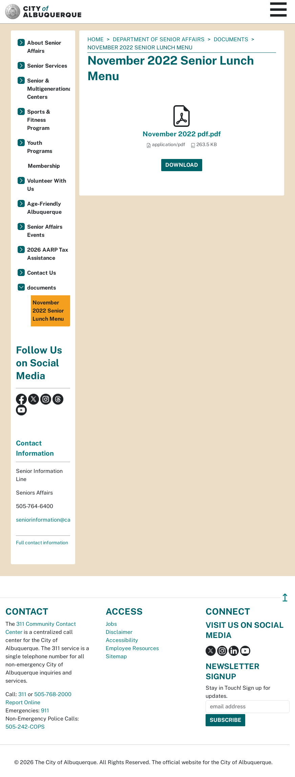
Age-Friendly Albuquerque (44, 208)
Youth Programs (39, 147)
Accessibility (122, 640)
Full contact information (42, 542)
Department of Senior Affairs (159, 39)
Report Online (22, 702)
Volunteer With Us (46, 185)
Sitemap (116, 656)
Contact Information (35, 448)
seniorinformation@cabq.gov (52, 520)
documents (231, 39)
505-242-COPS (25, 727)
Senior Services (47, 66)
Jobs (111, 624)
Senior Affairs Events (44, 231)
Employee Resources (132, 648)
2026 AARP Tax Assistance (47, 254)
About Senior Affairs (44, 47)
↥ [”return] (285, 597)
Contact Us (41, 273)
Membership (44, 166)
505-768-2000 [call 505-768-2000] (52, 694)
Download (181, 165)
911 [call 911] (45, 710)
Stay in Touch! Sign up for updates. (238, 692)
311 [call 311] (22, 694)
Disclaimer (119, 632)
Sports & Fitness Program (38, 120)
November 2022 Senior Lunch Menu (48, 310)
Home (95, 39)
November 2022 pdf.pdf (182, 134)
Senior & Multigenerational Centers (48, 88)
